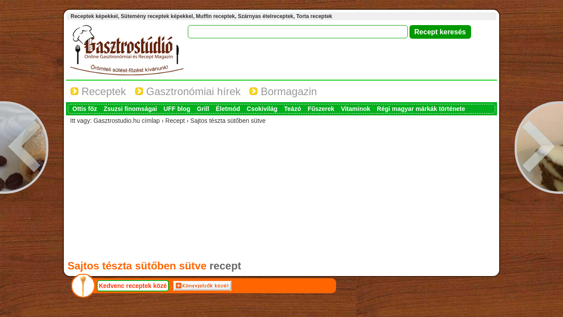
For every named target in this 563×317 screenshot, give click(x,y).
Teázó (292, 108)
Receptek (98, 91)
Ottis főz (85, 108)
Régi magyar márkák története (421, 108)
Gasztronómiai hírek (188, 91)
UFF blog (177, 108)
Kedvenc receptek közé (133, 285)
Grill (203, 108)
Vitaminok (355, 108)
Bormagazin (283, 91)
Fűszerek (320, 108)
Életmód (228, 108)
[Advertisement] (281, 190)
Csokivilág (262, 108)
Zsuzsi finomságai (130, 108)
